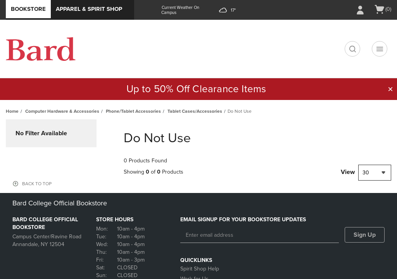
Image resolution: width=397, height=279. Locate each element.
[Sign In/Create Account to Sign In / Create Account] (360, 10)
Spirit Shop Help (199, 268)
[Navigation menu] (379, 49)
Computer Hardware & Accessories (62, 111)
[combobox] (374, 173)
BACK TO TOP (37, 183)
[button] (390, 89)
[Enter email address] (259, 235)
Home (12, 111)
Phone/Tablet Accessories (133, 111)
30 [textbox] (365, 172)
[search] (352, 49)
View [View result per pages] (348, 172)
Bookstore (28, 8)
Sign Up (365, 235)
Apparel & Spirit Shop (89, 8)
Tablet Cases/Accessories (194, 111)
